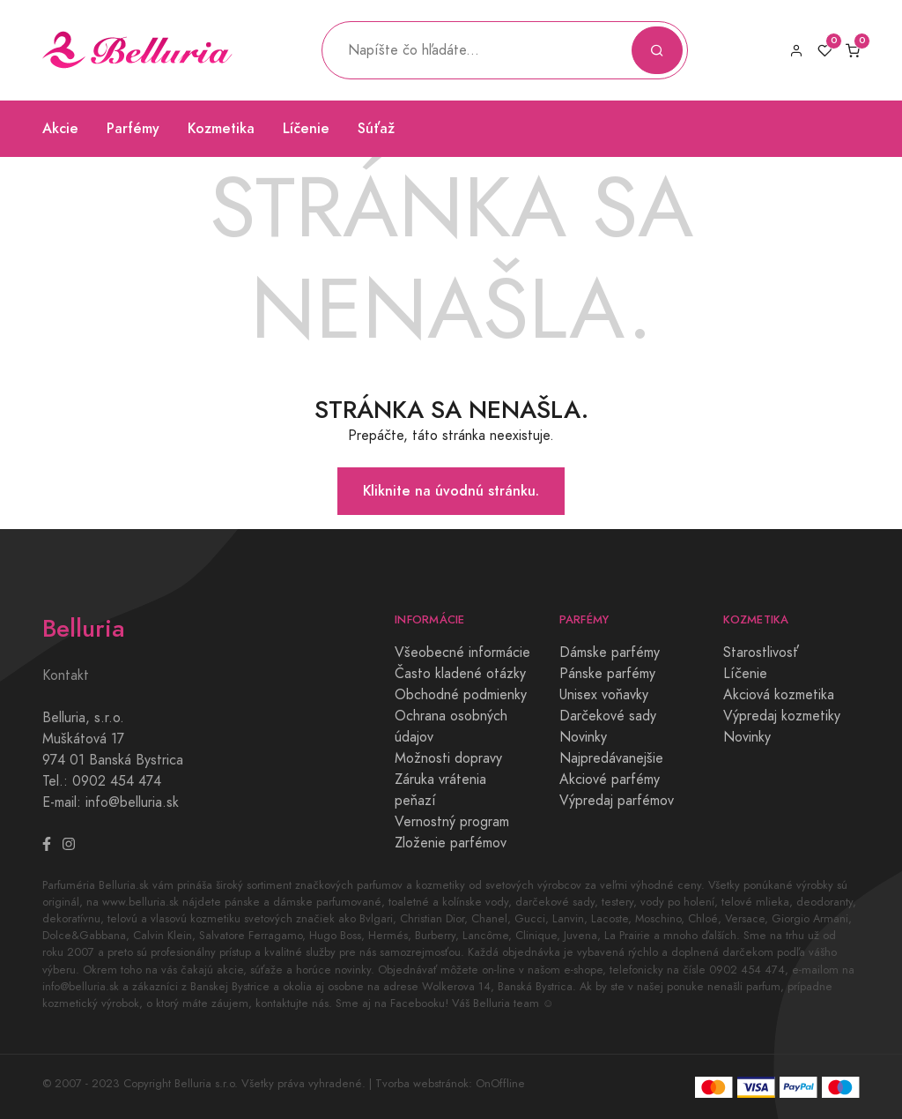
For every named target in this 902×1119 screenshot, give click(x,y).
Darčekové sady (607, 716)
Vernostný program (452, 822)
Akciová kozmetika (778, 695)
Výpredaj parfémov (616, 800)
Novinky (583, 737)
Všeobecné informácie (462, 652)
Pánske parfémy (607, 673)
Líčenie (306, 128)
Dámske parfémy (609, 652)
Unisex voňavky (603, 695)
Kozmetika (221, 128)
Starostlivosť (761, 652)
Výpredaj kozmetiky (781, 716)
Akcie (60, 128)
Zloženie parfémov (450, 843)
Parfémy (133, 128)
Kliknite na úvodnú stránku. (451, 491)
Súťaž (376, 128)
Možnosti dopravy (448, 758)
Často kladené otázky (460, 673)
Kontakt (65, 675)
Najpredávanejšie (611, 758)
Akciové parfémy (609, 779)
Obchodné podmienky (461, 695)
